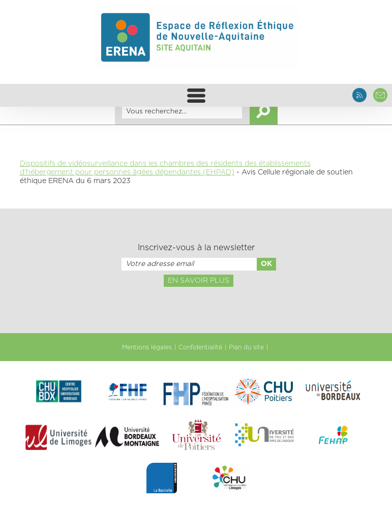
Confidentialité (200, 347)
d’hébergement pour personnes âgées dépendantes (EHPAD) (127, 172)
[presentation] (195, 309)
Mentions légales (147, 347)
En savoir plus (198, 280)
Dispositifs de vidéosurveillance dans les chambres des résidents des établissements (165, 163)
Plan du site (246, 347)
